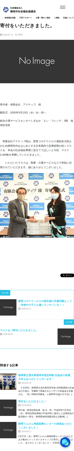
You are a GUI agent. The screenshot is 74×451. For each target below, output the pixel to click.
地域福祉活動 (10, 18)
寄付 (20, 34)
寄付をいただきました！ (32, 401)
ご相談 (56, 18)
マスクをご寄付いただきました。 (19, 330)
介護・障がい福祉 (43, 18)
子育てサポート (25, 18)
